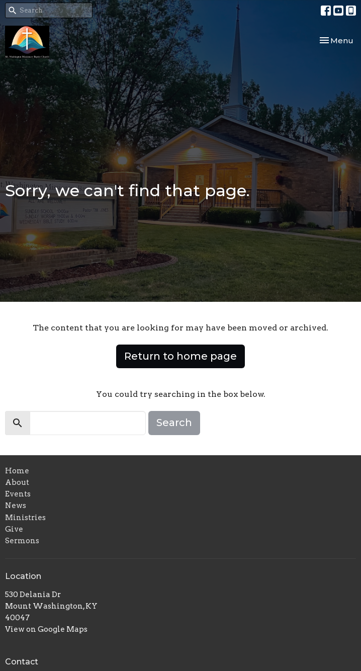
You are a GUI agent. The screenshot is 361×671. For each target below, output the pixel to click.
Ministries (25, 517)
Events (18, 493)
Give (14, 529)
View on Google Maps (46, 629)
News (15, 505)
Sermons (22, 540)
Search (174, 422)
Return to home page (180, 356)
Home (17, 470)
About (17, 482)
